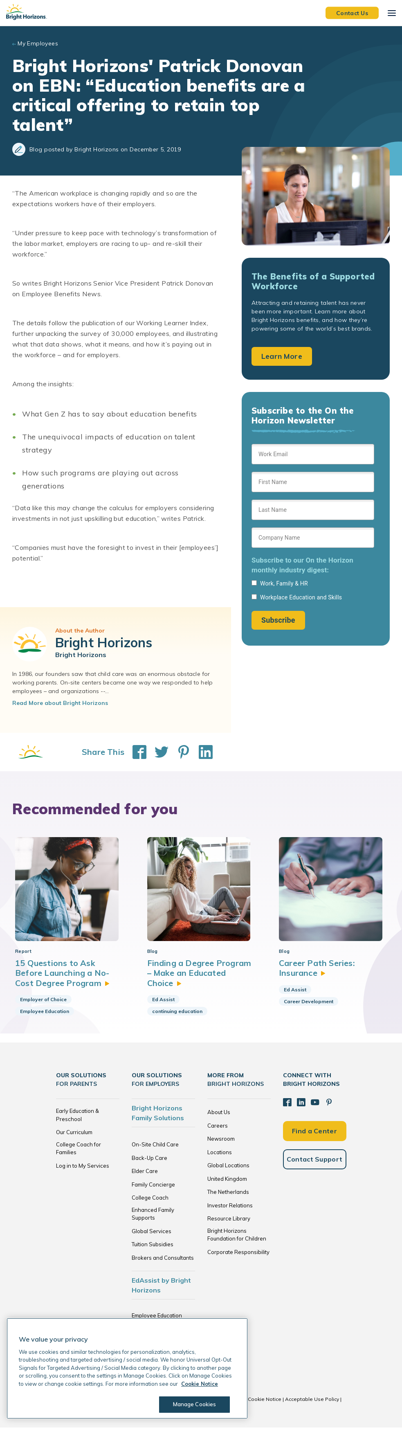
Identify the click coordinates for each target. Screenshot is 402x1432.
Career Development (308, 1005)
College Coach (150, 1202)
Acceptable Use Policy (312, 1403)
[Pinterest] (327, 1106)
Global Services (151, 1235)
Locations (219, 1156)
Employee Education (44, 1015)
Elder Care (145, 1175)
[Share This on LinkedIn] (202, 752)
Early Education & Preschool (77, 1119)
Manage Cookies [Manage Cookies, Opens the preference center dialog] (194, 1404)
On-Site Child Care (155, 1149)
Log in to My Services (82, 1169)
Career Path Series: (317, 972)
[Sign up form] (313, 537)
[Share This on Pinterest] (179, 752)
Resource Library (228, 1223)
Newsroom (221, 1143)
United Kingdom (227, 1183)
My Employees (38, 43)
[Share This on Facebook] (135, 752)
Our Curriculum (74, 1136)
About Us (218, 1116)
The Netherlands (228, 1196)
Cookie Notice (264, 1403)
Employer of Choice (43, 1003)
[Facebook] (287, 1106)
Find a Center (314, 1134)
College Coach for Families (78, 1152)
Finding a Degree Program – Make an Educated (200, 977)
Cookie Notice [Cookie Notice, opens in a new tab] (199, 1383)
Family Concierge (153, 1188)
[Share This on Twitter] (157, 752)
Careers (217, 1129)
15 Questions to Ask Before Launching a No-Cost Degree (62, 977)
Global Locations (228, 1169)
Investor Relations (230, 1209)
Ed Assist (163, 1003)
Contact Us (352, 12)
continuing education (177, 1015)
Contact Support (315, 1163)
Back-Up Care (149, 1162)
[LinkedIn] (300, 1106)
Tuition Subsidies (152, 1248)
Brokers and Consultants (163, 1262)
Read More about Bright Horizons (60, 703)
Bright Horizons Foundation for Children (236, 1239)
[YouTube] (314, 1106)
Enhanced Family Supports (153, 1218)
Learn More (281, 356)
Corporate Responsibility (238, 1256)
